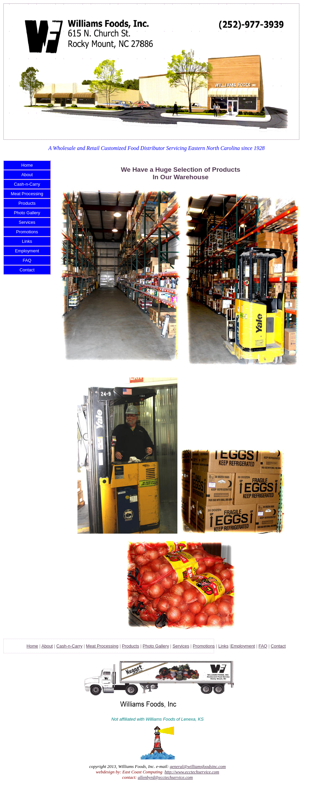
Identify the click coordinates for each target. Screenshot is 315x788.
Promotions (27, 231)
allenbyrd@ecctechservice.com (165, 777)
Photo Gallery (27, 212)
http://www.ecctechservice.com (191, 771)
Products (27, 203)
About (27, 174)
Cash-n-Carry (27, 184)
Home (27, 165)
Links (27, 241)
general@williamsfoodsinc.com (198, 766)
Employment (27, 250)
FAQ (27, 260)
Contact (26, 269)
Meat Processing (27, 193)
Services (27, 222)
